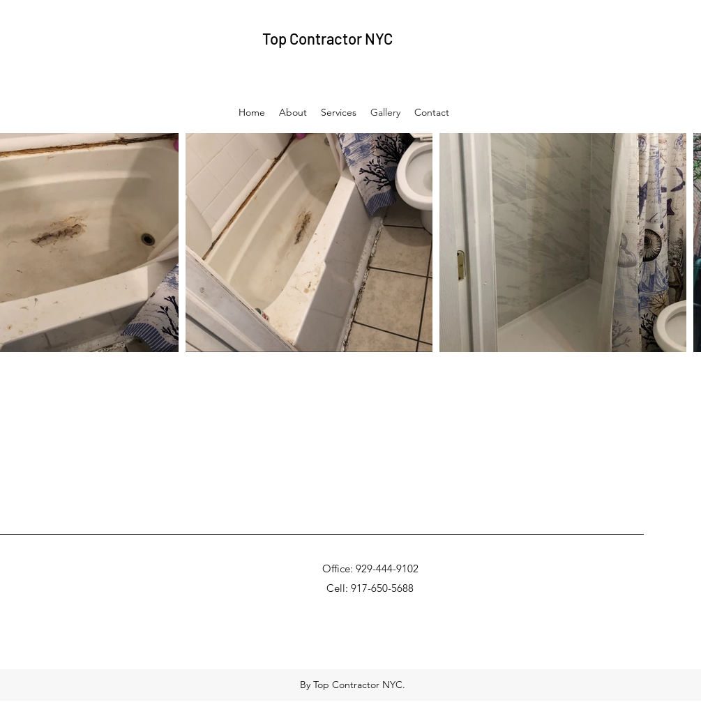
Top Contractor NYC (327, 38)
